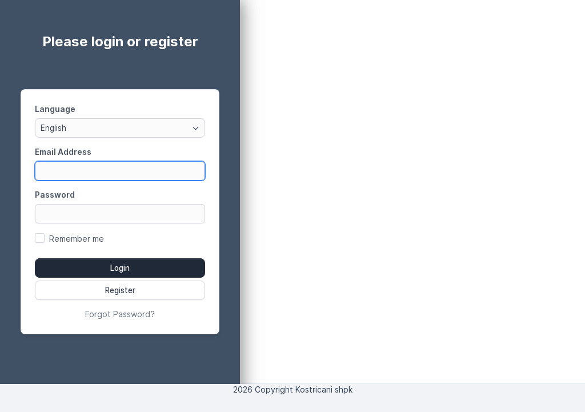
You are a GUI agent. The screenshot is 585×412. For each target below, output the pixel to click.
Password (55, 194)
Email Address (63, 152)
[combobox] (120, 128)
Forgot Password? (120, 314)
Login (120, 268)
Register (120, 290)
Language (55, 109)
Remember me (76, 238)
